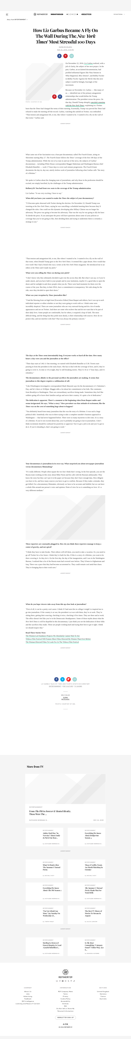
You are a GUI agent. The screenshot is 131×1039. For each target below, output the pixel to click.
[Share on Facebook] (59, 56)
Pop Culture (68, 689)
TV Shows (78, 689)
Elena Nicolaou (65, 47)
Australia (103, 1002)
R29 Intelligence (28, 1004)
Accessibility (65, 1004)
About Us (27, 994)
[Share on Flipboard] (68, 682)
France (103, 999)
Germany (103, 997)
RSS (65, 1009)
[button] (115, 16)
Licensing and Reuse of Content (28, 1007)
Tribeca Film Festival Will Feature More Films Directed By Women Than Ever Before (58, 642)
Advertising (28, 999)
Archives (65, 1007)
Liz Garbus (88, 63)
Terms (65, 997)
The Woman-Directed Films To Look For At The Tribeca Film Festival (52, 645)
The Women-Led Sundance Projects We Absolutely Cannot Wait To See (53, 639)
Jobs (28, 997)
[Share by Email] (71, 56)
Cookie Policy (65, 1002)
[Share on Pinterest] (65, 56)
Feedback (27, 1002)
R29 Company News (65, 994)
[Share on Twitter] (62, 682)
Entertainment (55, 689)
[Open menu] (7, 13)
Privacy (65, 999)
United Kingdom (103, 994)
